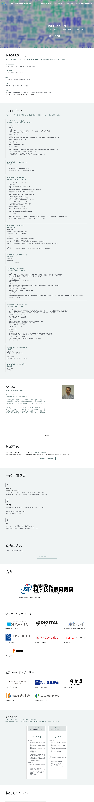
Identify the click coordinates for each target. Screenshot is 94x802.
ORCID (51, 702)
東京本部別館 (47, 93)
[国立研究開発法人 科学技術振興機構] (47, 485)
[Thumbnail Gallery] (18, 520)
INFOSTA (27, 80)
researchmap (53, 704)
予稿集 (42, 374)
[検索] (92, 3)
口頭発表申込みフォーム (47, 453)
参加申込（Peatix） (47, 381)
